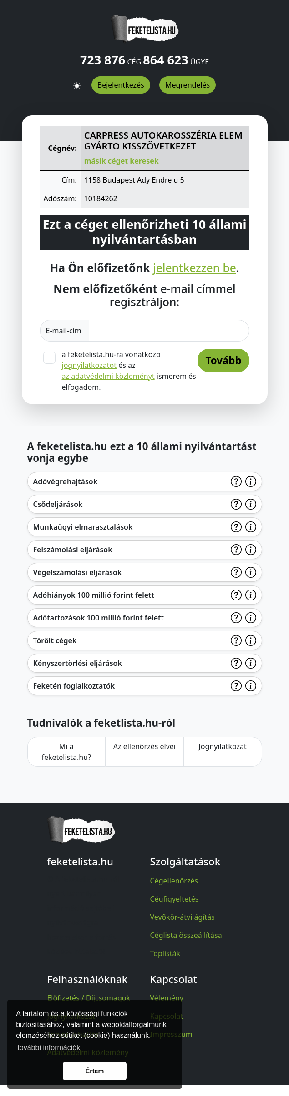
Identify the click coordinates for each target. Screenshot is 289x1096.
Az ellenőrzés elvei (144, 746)
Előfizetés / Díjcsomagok (88, 998)
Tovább (223, 360)
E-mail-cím (64, 331)
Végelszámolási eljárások (77, 572)
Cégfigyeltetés (174, 899)
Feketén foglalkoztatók (74, 686)
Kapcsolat (166, 1016)
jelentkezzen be (194, 268)
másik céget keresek (121, 161)
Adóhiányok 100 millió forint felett (94, 595)
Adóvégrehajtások (65, 481)
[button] (77, 81)
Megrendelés (187, 85)
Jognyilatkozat (222, 746)
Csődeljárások (58, 504)
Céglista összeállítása (186, 935)
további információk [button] (48, 1047)
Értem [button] (95, 1071)
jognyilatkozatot (89, 365)
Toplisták (165, 953)
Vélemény (167, 998)
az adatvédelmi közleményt (108, 376)
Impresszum (171, 1034)
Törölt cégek (55, 640)
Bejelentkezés (120, 85)
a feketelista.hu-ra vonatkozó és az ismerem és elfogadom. (129, 370)
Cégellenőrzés (174, 881)
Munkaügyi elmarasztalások (83, 527)
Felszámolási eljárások (72, 550)
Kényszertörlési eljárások (77, 663)
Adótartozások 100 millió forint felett (98, 618)
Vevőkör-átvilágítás (182, 917)
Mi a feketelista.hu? (66, 751)
